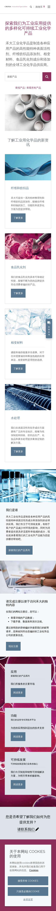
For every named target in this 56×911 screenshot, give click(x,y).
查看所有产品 (34, 87)
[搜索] (46, 76)
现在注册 (13, 646)
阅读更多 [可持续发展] (18, 784)
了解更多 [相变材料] (18, 368)
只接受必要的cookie (28, 891)
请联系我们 (26, 829)
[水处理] (28, 397)
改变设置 (28, 899)
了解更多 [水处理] (18, 451)
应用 (14, 671)
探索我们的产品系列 (19, 550)
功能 (14, 715)
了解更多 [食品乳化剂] (18, 293)
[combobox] (22, 76)
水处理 (15, 418)
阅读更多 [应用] (18, 692)
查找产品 (20, 87)
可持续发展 (18, 759)
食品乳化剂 (18, 267)
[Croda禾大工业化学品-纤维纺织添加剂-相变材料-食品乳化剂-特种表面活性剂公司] (16, 7)
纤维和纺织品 (20, 188)
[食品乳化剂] (28, 246)
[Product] (22, 76)
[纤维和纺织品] (28, 167)
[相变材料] (28, 322)
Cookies (33, 870)
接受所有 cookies (28, 880)
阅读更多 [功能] (18, 736)
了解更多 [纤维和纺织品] (18, 217)
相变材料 (17, 342)
